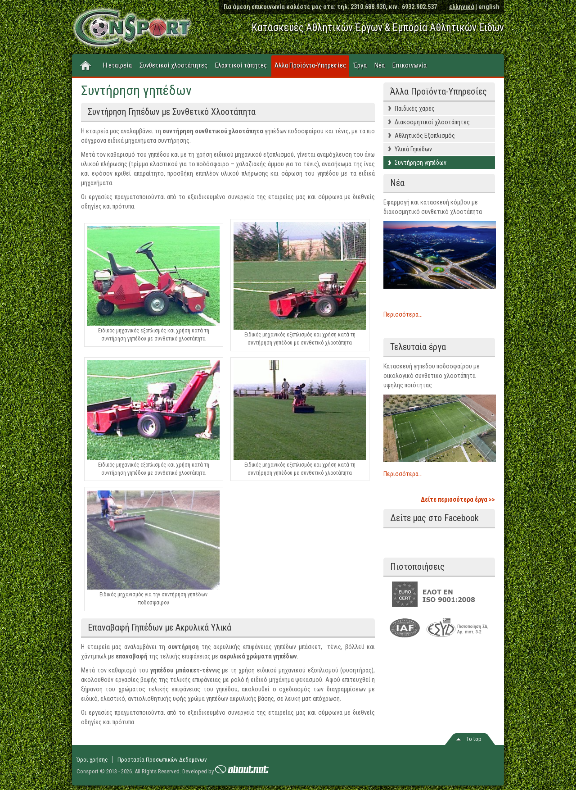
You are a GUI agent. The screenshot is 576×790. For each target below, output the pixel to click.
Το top (474, 739)
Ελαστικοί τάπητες (241, 65)
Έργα (360, 65)
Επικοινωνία (409, 65)
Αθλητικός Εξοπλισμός (425, 135)
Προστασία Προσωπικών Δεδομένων (162, 759)
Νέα (379, 65)
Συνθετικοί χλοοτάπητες (173, 65)
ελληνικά (461, 6)
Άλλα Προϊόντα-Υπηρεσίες (310, 65)
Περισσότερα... (403, 314)
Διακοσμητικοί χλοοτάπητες (432, 122)
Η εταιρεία (117, 65)
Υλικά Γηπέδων (413, 149)
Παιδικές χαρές (415, 108)
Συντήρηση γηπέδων (420, 162)
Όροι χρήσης (92, 759)
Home (86, 65)
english (489, 6)
